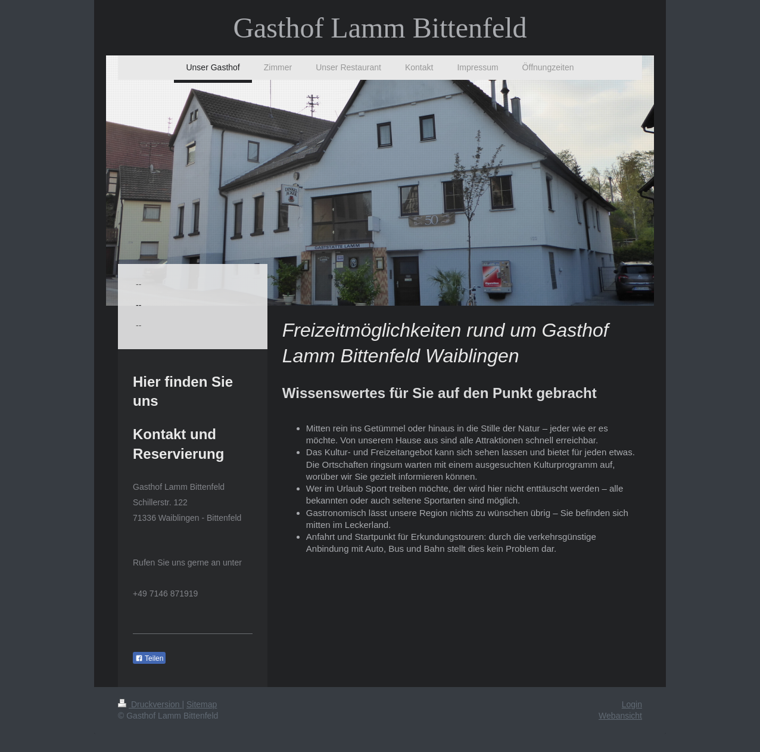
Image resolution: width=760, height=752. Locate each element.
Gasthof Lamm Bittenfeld (380, 27)
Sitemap (201, 704)
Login (632, 704)
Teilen (149, 658)
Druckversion (150, 704)
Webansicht (620, 715)
